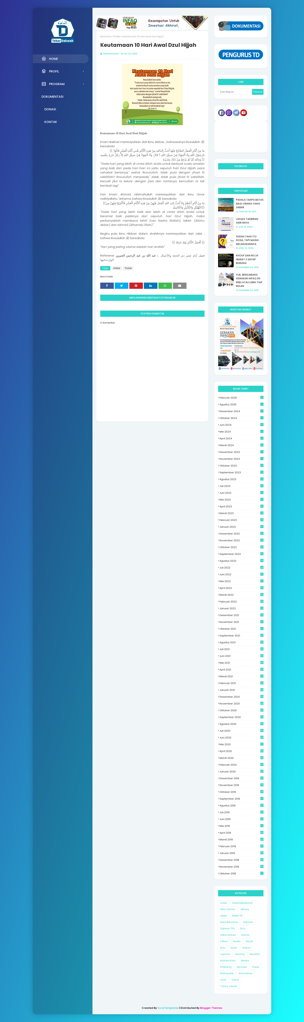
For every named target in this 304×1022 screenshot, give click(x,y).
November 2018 (241, 867)
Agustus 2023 (241, 479)
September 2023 (241, 472)
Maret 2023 (241, 513)
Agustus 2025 (241, 404)
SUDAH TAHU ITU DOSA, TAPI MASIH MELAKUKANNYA (247, 240)
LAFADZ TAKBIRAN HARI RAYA (247, 221)
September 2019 (241, 799)
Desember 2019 (241, 778)
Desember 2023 (241, 452)
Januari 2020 (241, 771)
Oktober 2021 (241, 629)
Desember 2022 (241, 533)
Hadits (237, 941)
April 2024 (241, 438)
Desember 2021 (241, 615)
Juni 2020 (241, 737)
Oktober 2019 (241, 792)
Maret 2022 (241, 595)
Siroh (223, 979)
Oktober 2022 (241, 547)
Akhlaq (245, 909)
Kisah (234, 947)
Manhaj (239, 954)
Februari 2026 (241, 398)
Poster (116, 36)
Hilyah (249, 941)
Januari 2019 (241, 853)
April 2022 (241, 588)
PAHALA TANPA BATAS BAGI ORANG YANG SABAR (249, 203)
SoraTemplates (168, 1008)
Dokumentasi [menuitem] (52, 96)
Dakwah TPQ (227, 928)
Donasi (245, 935)
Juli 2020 (241, 731)
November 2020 (241, 703)
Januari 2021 (241, 690)
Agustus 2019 (241, 805)
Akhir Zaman (227, 909)
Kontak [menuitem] (50, 122)
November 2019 (241, 785)
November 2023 (241, 459)
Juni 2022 (241, 574)
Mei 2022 (241, 581)
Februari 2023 (241, 520)
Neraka (245, 960)
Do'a (242, 928)
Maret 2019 (241, 839)
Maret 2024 (241, 445)
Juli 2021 (241, 649)
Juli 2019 (241, 812)
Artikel (116, 268)
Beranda (105, 36)
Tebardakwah (111, 53)
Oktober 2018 (241, 873)
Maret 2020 (241, 758)
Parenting (225, 967)
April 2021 (241, 669)
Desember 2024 (241, 411)
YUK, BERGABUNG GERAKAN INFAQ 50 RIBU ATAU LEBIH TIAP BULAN (249, 280)
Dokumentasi (228, 935)
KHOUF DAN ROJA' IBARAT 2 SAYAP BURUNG (247, 259)
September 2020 (241, 717)
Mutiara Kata (228, 960)
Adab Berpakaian (242, 902)
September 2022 (241, 554)
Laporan (225, 954)
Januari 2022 (241, 608)
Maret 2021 (241, 676)
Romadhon (246, 973)
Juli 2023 (241, 486)
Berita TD (237, 915)
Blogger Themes (211, 1008)
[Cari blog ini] (235, 92)
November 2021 (241, 622)
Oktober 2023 (241, 465)
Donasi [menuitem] (50, 109)
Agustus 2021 (241, 642)
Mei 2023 (241, 499)
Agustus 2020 (241, 724)
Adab (223, 902)
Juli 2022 (241, 567)
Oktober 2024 (241, 418)
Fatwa (224, 941)
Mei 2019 (241, 826)
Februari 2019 (241, 846)
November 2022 (241, 540)
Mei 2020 (241, 744)
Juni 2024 (241, 425)
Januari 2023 (241, 527)
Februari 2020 (241, 765)
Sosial (235, 979)
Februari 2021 (241, 683)
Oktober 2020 (241, 710)
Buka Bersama (229, 922)
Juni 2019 (241, 819)
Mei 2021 (241, 663)
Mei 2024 (241, 432)
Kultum (247, 947)
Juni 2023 (241, 493)
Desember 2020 (241, 697)
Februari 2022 (241, 601)
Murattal (255, 954)
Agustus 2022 (241, 561)
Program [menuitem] (53, 84)
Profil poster (227, 973)
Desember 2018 (241, 860)
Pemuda (242, 967)
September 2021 (241, 635)
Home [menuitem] (49, 58)
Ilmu (222, 947)
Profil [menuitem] (50, 71)
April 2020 (241, 751)
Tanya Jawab (228, 986)
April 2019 (241, 833)
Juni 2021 (241, 656)
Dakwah (248, 922)
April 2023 (241, 506)
